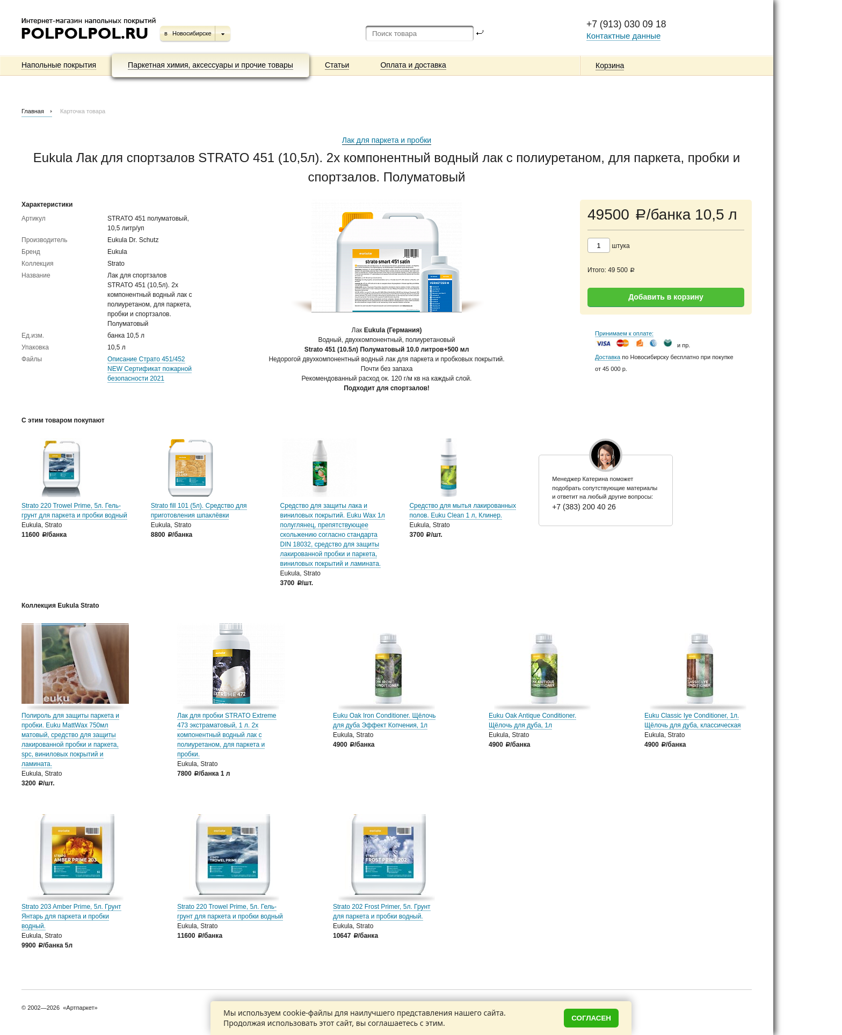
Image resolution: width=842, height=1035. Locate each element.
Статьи (337, 65)
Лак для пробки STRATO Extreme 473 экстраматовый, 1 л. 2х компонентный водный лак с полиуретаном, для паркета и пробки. (227, 735)
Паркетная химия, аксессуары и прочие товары (210, 65)
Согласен (591, 1018)
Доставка (607, 357)
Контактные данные (623, 35)
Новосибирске (192, 33)
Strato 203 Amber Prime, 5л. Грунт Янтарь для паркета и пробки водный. (71, 916)
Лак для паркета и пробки (386, 140)
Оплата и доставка (413, 65)
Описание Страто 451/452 (146, 359)
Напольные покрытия (58, 65)
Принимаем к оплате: (624, 333)
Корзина (610, 65)
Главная (32, 111)
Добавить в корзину (665, 297)
